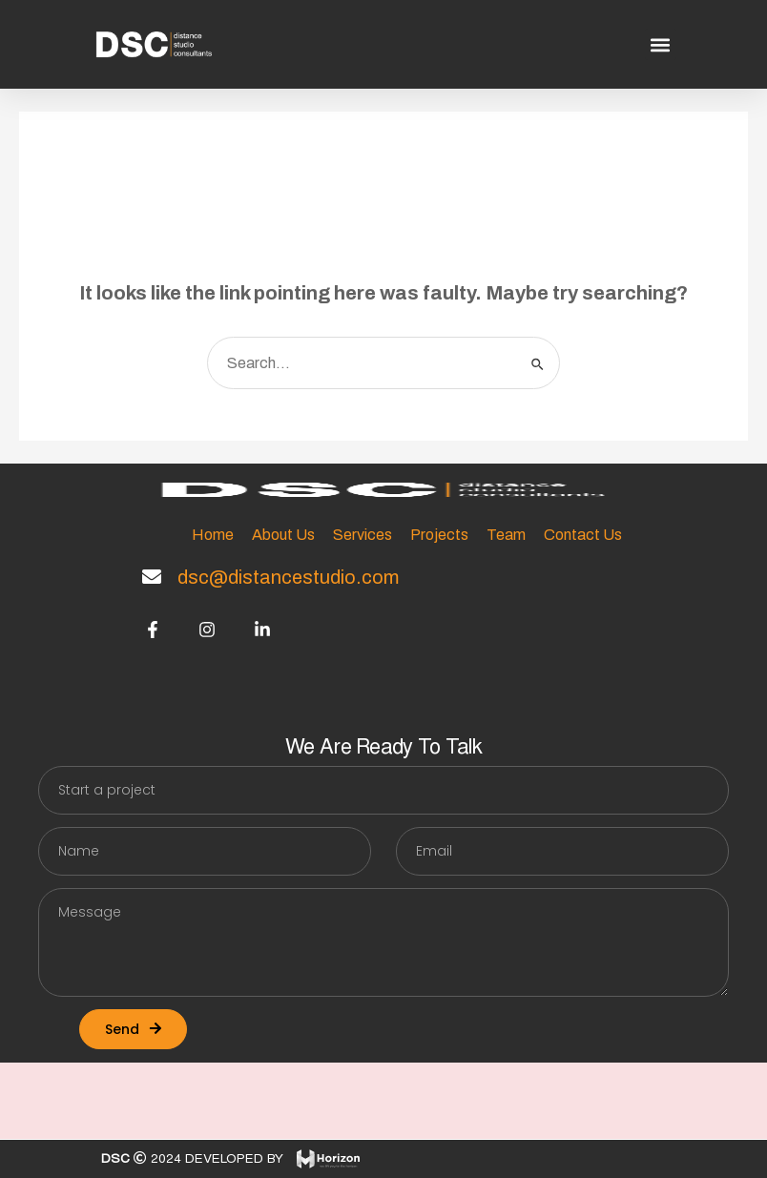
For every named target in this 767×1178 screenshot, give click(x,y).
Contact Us (583, 535)
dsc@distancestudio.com (288, 577)
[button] (660, 44)
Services (362, 535)
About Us (283, 535)
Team (506, 535)
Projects (439, 535)
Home (213, 535)
